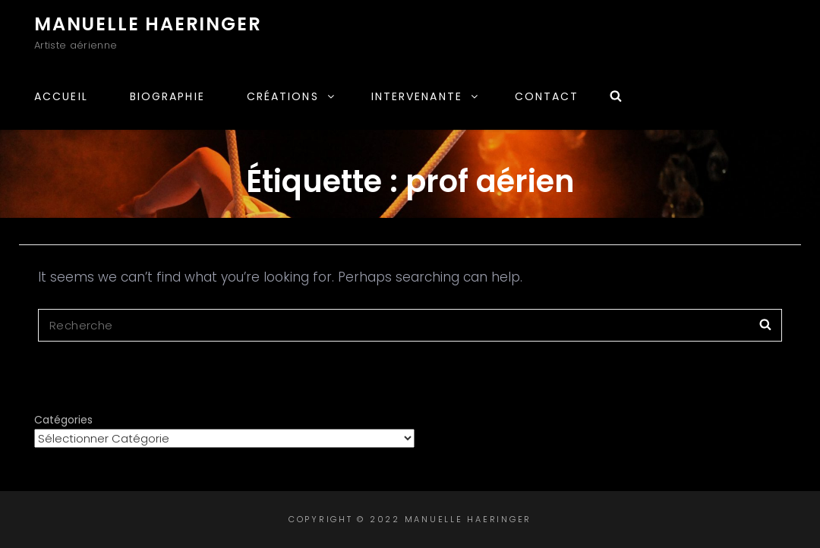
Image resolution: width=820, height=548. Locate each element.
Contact (547, 96)
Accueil (61, 96)
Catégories (63, 419)
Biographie (167, 96)
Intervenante (425, 96)
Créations (291, 96)
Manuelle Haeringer (147, 23)
